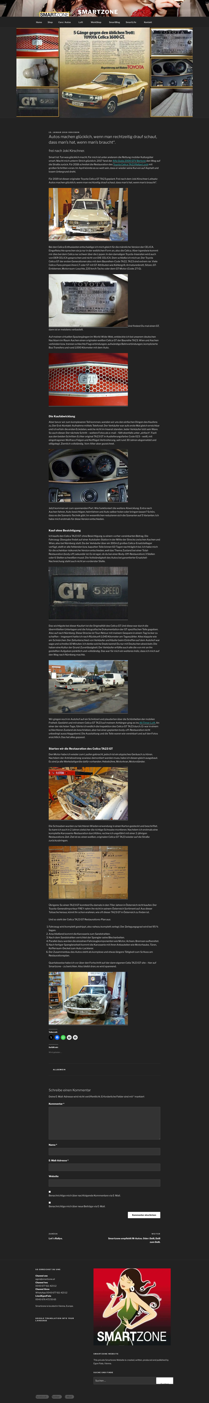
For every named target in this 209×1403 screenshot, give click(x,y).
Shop (50, 22)
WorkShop (97, 22)
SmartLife (132, 22)
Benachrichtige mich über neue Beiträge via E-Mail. (77, 1206)
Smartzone (98, 12)
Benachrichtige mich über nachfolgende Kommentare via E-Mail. (84, 1195)
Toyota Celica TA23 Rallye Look (130, 164)
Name (53, 1144)
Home (39, 22)
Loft (82, 22)
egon (76, 132)
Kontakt (148, 22)
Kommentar (56, 1103)
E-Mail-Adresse (59, 1160)
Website (54, 1176)
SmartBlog (114, 22)
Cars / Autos (66, 22)
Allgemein (59, 1070)
